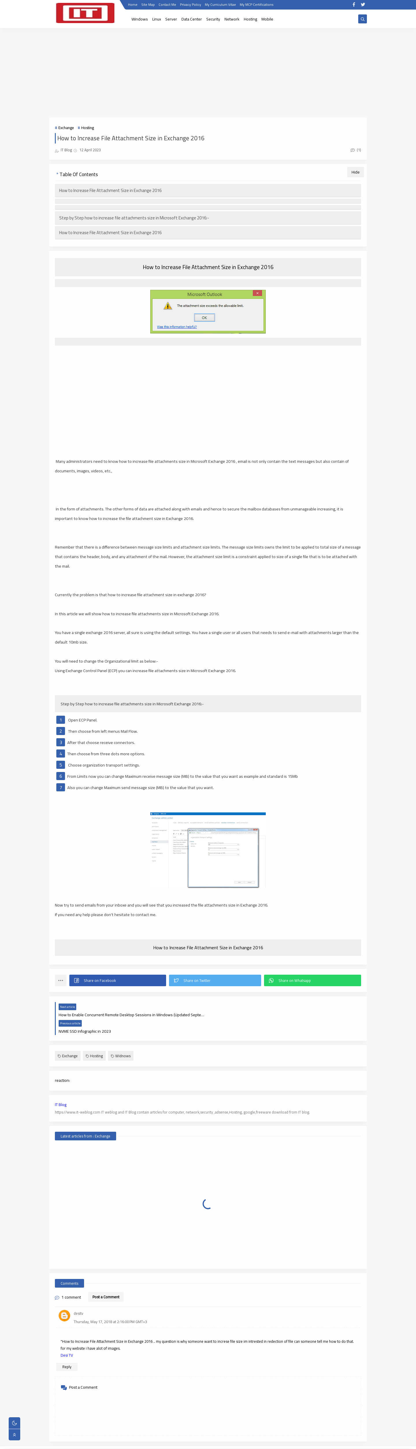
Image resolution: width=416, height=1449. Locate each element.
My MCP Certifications (257, 5)
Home (133, 5)
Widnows (121, 1039)
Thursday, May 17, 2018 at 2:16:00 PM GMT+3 (110, 1305)
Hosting (250, 19)
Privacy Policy (190, 5)
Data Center (191, 19)
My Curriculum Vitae (220, 5)
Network (231, 19)
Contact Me (167, 5)
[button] (117, 980)
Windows (139, 19)
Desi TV (67, 1338)
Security (213, 19)
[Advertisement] (208, 72)
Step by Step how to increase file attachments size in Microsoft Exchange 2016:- (134, 218)
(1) (356, 149)
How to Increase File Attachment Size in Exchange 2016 (110, 190)
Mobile (267, 19)
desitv (78, 1296)
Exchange (66, 127)
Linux (156, 19)
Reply (66, 1350)
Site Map (148, 5)
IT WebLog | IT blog (97, 1441)
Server (171, 19)
